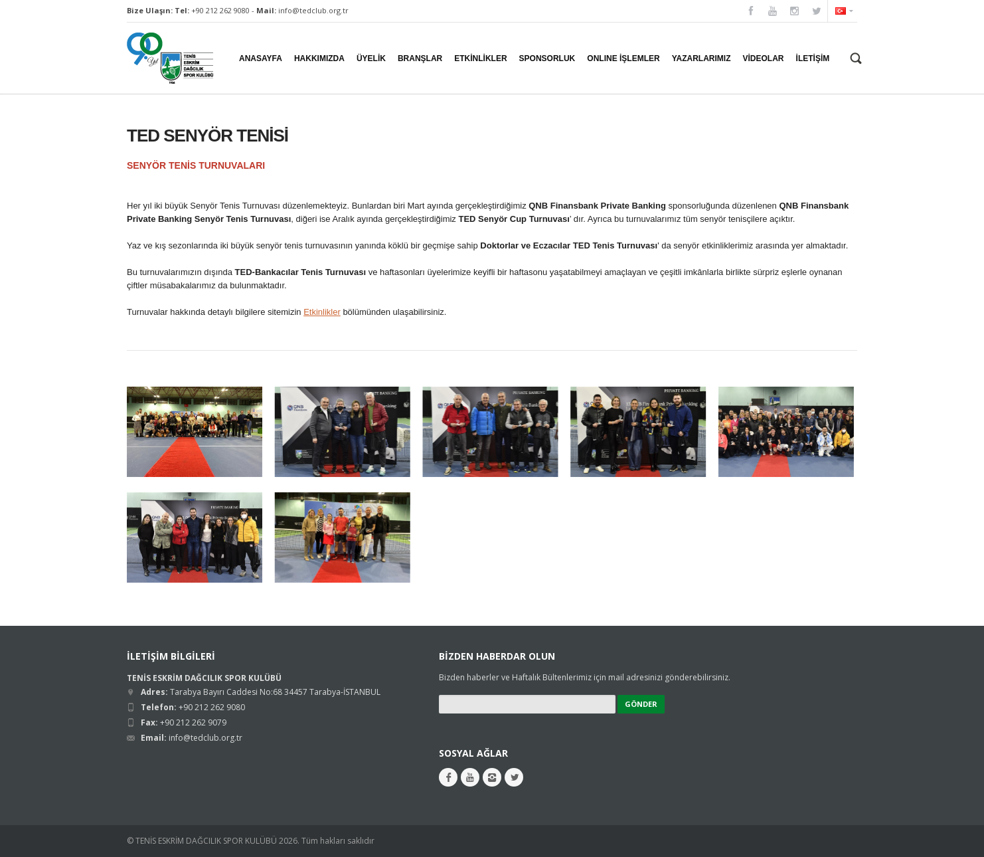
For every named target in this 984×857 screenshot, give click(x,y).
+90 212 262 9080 (220, 10)
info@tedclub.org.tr (313, 10)
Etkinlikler (322, 312)
